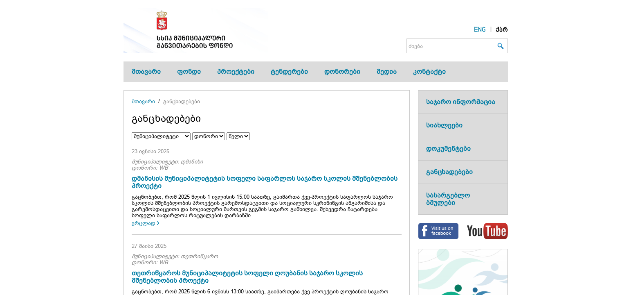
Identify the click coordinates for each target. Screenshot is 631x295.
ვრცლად (143, 223)
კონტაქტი (429, 71)
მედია (387, 71)
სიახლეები (444, 125)
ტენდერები (289, 71)
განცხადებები (181, 101)
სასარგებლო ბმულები (448, 199)
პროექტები (235, 71)
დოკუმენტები (448, 148)
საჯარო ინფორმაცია (460, 101)
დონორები (342, 71)
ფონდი (189, 71)
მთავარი (146, 71)
